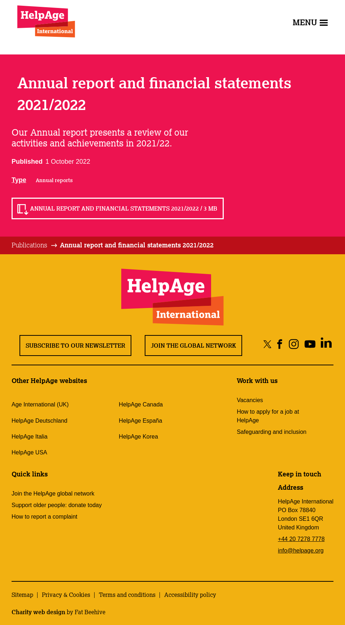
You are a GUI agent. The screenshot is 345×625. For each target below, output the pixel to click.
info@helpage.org (301, 550)
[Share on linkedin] (326, 344)
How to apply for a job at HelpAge (268, 416)
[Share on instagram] (294, 344)
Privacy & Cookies (66, 595)
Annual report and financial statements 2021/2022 (137, 245)
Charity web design (38, 612)
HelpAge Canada (141, 404)
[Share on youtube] (310, 344)
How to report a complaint (44, 517)
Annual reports (54, 180)
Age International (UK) (40, 404)
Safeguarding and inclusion (271, 432)
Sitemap (22, 595)
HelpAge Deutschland (39, 421)
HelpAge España (140, 421)
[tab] (35, 245)
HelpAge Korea (138, 436)
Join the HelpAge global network (53, 493)
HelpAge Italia (30, 436)
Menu (310, 22)
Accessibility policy (190, 595)
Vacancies (250, 400)
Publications (29, 245)
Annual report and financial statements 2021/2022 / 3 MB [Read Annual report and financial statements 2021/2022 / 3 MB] (123, 208)
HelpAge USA (29, 452)
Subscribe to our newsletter (75, 345)
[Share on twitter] (267, 344)
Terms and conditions (127, 595)
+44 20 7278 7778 (301, 539)
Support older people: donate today (57, 505)
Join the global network (193, 345)
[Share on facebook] (280, 344)
